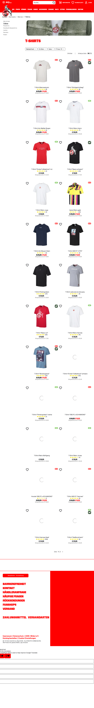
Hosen (5, 34)
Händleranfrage (14, 592)
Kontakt (9, 588)
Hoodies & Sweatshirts (10, 28)
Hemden (5, 32)
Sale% (57, 9)
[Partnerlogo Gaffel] (28, 565)
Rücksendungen (14, 600)
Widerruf (34, 636)
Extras (62, 9)
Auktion (80, 9)
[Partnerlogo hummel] (84, 565)
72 (91, 53)
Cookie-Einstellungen (27, 638)
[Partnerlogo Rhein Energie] (66, 565)
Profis (18, 9)
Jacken (5, 30)
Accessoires (43, 9)
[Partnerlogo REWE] (47, 565)
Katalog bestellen (10, 638)
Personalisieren (71, 9)
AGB (27, 636)
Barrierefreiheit (14, 584)
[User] (88, 2)
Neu (13, 9)
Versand (9, 609)
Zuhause (51, 9)
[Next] (62, 552)
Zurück (4, 17)
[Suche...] (44, 2)
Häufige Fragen (13, 596)
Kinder (35, 9)
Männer (23, 9)
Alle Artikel (6, 21)
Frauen (30, 9)
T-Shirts (5, 23)
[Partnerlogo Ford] (9, 565)
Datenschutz (18, 636)
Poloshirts (6, 26)
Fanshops (9, 604)
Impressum (7, 636)
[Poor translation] (7, 656)
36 (88, 53)
